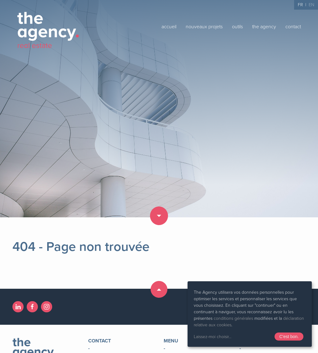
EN (311, 4)
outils (237, 27)
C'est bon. (289, 336)
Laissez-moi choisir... (212, 336)
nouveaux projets (204, 27)
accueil (168, 27)
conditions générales (233, 318)
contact (293, 27)
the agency (264, 27)
